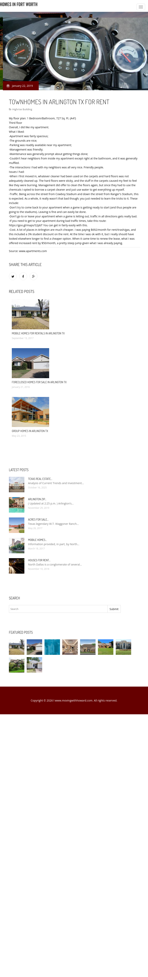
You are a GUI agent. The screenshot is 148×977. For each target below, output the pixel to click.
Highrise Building (22, 109)
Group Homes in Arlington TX (30, 431)
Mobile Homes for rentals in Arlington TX (38, 333)
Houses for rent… (39, 560)
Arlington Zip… (37, 499)
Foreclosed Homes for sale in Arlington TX (39, 382)
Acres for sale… (38, 519)
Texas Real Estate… (40, 479)
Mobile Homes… (37, 540)
